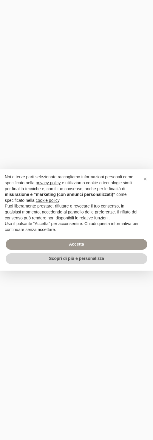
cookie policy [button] (47, 200)
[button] (145, 179)
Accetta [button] (76, 244)
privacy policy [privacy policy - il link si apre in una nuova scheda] (48, 182)
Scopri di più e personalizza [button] (76, 258)
